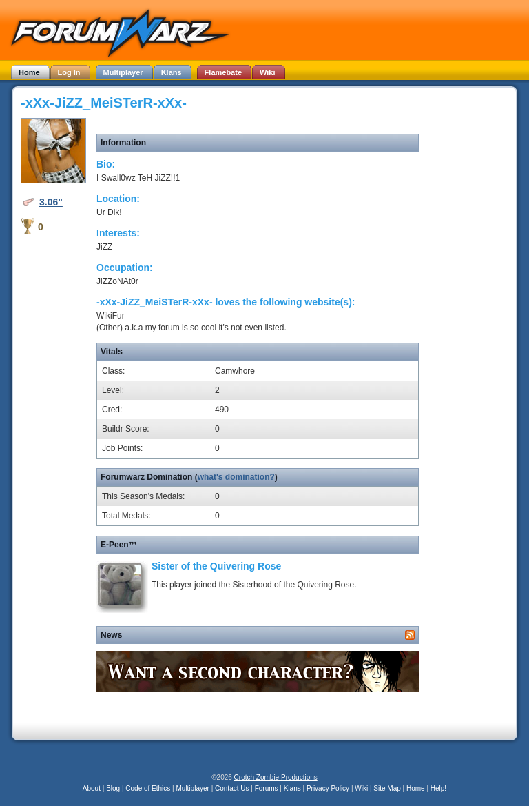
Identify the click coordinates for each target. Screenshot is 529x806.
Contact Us (232, 788)
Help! (438, 788)
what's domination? (236, 477)
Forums (266, 788)
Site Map (386, 788)
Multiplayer (192, 788)
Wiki (361, 788)
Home (415, 788)
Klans (292, 788)
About (92, 788)
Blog (113, 788)
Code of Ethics (147, 788)
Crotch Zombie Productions (276, 777)
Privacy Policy (328, 788)
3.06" (51, 202)
